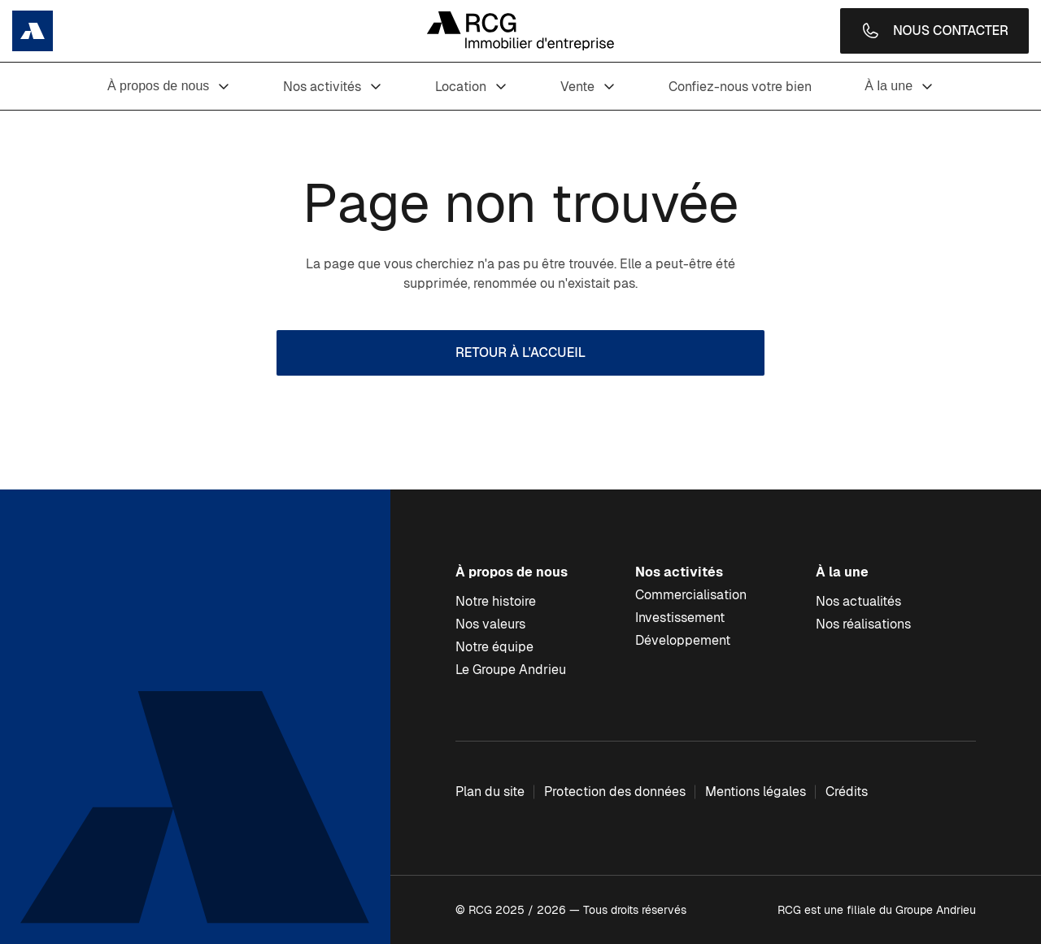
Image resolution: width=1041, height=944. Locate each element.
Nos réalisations (863, 624)
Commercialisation (691, 594)
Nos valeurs (490, 624)
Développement (682, 640)
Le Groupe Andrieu (510, 669)
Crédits (846, 791)
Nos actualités (858, 601)
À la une (899, 86)
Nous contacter (934, 31)
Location (471, 86)
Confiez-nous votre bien (740, 86)
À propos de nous (168, 86)
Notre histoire (495, 601)
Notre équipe (494, 646)
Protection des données (615, 791)
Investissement (680, 617)
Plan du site (490, 791)
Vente (588, 86)
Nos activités (332, 86)
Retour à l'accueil (520, 352)
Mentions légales (755, 791)
